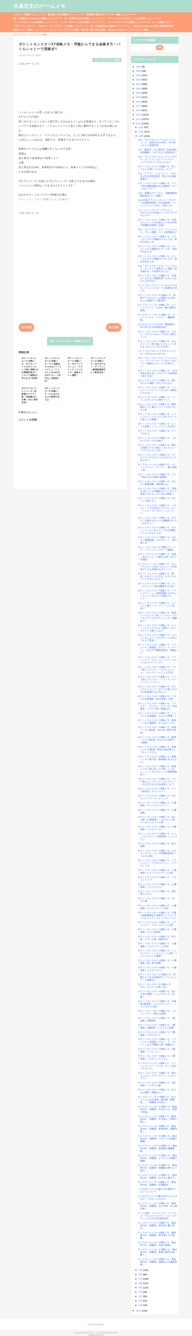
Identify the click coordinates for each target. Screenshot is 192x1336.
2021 (139, 88)
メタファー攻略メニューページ (30, 14)
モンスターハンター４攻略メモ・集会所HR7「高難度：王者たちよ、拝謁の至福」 (157, 1109)
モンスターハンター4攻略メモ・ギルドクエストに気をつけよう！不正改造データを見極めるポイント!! (157, 567)
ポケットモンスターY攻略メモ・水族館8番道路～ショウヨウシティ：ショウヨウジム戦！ (157, 1004)
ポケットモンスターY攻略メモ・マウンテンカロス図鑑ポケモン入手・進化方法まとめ (157, 239)
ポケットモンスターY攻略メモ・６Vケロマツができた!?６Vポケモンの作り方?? (157, 457)
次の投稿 (26, 327)
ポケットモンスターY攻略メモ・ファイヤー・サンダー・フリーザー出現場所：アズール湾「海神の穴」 (157, 706)
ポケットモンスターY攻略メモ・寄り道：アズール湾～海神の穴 (157, 937)
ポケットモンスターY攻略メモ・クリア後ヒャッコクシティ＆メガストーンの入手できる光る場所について (157, 782)
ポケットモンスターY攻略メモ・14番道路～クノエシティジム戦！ (157, 906)
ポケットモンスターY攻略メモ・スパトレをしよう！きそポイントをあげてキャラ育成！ (157, 638)
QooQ (101, 1335)
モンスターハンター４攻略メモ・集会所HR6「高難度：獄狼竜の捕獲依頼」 (157, 1148)
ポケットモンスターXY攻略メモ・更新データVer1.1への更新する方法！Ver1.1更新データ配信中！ (157, 298)
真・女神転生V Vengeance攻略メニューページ (38, 18)
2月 (141, 1300)
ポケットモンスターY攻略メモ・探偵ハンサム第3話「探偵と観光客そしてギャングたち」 (157, 749)
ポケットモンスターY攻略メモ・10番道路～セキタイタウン (157, 968)
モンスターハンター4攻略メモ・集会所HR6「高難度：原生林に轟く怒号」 (157, 1225)
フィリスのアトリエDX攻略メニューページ (36, 22)
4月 (141, 1292)
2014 (139, 119)
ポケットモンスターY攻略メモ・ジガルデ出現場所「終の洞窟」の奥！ (157, 697)
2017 (139, 106)
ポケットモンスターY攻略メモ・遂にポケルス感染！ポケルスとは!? (157, 381)
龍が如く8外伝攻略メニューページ (66, 14)
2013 (139, 123)
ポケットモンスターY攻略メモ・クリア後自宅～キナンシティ (157, 790)
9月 (141, 1270)
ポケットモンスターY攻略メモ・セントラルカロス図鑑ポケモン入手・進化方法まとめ (157, 259)
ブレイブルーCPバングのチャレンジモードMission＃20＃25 (157, 352)
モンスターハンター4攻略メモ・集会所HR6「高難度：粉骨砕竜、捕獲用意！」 (157, 1129)
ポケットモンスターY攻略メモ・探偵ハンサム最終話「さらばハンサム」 (157, 721)
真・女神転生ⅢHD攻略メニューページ (85, 18)
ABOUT (43, 26)
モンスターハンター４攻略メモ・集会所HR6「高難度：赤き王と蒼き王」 (157, 1176)
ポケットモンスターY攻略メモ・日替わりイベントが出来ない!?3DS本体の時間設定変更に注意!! (157, 222)
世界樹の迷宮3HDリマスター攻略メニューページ (111, 14)
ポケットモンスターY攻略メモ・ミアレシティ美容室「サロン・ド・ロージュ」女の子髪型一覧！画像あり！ (157, 1042)
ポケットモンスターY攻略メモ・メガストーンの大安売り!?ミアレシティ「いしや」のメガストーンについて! (157, 509)
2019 (139, 97)
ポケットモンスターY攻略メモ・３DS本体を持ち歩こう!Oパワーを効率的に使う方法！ (157, 373)
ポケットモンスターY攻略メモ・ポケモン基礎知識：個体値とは (157, 482)
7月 (141, 1278)
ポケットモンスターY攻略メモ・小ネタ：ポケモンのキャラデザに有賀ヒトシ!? (157, 334)
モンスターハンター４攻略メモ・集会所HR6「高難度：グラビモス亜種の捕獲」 (157, 1158)
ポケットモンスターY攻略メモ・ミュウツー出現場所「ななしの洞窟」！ (157, 714)
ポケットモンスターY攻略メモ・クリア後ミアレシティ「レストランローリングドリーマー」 (157, 679)
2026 (139, 66)
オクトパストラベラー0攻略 (64, 29)
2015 (139, 114)
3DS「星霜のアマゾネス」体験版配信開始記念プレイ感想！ (157, 194)
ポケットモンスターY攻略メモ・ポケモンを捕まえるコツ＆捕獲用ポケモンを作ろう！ (157, 520)
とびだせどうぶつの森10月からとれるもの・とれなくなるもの (157, 1197)
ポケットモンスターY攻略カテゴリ (70, 341)
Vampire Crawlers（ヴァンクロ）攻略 (128, 29)
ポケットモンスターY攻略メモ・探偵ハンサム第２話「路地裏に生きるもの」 (157, 759)
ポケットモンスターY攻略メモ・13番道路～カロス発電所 (157, 930)
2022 (139, 84)
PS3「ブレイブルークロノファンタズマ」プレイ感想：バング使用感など (157, 230)
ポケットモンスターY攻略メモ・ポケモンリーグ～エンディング (157, 797)
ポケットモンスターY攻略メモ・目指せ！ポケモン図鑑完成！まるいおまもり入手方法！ (157, 278)
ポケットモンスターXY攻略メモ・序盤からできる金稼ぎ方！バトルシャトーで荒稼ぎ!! (157, 977)
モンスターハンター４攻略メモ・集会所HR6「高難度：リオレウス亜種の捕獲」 (157, 1139)
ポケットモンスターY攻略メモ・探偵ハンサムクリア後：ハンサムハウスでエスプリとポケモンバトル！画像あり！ (157, 616)
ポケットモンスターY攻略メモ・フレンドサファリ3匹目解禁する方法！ (157, 584)
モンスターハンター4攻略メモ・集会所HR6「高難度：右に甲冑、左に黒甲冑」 (157, 1206)
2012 (139, 1310)
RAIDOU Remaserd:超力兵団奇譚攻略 (153, 26)
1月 (141, 1305)
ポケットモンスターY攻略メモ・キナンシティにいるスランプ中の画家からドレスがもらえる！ (157, 530)
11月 (141, 131)
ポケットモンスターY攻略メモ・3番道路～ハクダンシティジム (156, 1057)
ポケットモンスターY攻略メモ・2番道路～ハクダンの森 (156, 1084)
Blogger (101, 1324)
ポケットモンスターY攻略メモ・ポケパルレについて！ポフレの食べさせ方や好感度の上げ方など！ (157, 689)
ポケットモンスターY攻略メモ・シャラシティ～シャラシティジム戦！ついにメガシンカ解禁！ (157, 953)
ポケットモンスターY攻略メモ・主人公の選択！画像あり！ (157, 1091)
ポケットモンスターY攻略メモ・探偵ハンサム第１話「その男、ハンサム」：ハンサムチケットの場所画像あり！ (157, 770)
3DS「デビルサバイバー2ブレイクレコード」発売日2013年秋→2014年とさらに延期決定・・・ (157, 142)
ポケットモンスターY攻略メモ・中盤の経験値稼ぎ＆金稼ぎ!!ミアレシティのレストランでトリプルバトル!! (157, 915)
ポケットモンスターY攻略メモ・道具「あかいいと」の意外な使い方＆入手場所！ (157, 557)
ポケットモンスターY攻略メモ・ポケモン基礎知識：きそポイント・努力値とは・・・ (157, 540)
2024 (139, 75)
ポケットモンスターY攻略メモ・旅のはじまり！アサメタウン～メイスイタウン (157, 1076)
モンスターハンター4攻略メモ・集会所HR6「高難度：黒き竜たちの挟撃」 (157, 1235)
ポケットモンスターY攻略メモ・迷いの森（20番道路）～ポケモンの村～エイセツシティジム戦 (157, 820)
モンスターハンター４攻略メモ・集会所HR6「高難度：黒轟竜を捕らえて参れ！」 (157, 1168)
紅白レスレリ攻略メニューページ (31, 29)
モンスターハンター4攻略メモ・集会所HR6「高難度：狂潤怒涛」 (157, 1183)
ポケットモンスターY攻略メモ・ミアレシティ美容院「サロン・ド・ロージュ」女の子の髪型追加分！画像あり (157, 648)
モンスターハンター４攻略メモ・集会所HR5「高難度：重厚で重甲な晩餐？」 (157, 1252)
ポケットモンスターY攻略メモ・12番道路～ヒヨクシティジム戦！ (157, 945)
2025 (139, 71)
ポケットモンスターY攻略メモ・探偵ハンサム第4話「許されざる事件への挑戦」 (157, 740)
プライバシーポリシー (25, 26)
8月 (141, 1274)
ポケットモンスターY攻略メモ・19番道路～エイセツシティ (157, 828)
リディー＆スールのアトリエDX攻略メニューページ (134, 18)
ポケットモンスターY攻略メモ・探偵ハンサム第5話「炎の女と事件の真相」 (157, 730)
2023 (139, 79)
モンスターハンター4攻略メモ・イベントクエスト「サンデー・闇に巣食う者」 (157, 467)
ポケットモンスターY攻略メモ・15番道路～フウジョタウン (157, 885)
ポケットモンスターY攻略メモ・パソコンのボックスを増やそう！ (157, 398)
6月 (141, 1283)
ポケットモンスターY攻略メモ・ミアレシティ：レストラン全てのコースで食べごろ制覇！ (157, 417)
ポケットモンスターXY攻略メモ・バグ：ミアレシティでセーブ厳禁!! (157, 548)
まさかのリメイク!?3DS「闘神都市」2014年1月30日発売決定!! (157, 325)
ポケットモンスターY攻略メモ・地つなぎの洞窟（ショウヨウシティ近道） (157, 994)
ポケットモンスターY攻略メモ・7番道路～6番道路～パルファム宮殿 (156, 1026)
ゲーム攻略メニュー (162, 22)
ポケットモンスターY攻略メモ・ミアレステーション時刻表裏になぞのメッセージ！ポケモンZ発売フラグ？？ (157, 594)
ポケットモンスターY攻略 (107, 60)
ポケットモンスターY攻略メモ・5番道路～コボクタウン (156, 1033)
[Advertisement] (70, 87)
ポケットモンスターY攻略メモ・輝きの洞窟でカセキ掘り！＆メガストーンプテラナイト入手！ (157, 448)
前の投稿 (114, 327)
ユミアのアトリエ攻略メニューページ (68, 26)
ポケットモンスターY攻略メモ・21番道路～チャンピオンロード (157, 804)
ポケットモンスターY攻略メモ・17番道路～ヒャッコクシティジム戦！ (157, 871)
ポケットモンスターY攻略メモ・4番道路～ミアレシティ (156, 1050)
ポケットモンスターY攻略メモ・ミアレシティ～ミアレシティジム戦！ (157, 923)
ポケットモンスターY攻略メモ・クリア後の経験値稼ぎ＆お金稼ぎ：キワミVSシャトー (157, 186)
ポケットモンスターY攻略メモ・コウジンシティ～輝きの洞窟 (157, 1012)
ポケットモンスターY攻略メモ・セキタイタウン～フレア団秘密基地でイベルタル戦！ (157, 853)
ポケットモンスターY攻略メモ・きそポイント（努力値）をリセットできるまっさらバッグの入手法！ (157, 344)
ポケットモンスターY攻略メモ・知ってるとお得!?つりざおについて (157, 167)
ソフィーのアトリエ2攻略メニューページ (128, 22)
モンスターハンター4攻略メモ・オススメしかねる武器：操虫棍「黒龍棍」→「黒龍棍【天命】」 (157, 1100)
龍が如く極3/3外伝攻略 (93, 29)
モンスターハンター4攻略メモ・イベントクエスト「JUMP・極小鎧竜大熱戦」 (157, 308)
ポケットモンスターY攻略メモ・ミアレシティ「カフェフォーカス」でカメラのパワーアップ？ (157, 660)
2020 (139, 92)
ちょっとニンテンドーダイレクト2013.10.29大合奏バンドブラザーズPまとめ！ (157, 212)
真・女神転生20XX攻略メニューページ (111, 26)
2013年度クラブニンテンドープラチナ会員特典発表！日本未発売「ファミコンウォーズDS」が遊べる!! (157, 203)
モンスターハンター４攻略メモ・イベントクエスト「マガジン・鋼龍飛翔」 (157, 317)
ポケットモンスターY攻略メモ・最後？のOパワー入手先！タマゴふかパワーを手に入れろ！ (157, 576)
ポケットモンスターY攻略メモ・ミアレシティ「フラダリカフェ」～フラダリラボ (157, 863)
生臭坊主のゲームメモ (40, 6)
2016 (139, 110)
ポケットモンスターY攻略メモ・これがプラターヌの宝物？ (157, 439)
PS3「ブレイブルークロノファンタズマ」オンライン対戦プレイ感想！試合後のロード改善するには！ (157, 268)
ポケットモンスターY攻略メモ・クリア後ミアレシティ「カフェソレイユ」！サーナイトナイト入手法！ (157, 670)
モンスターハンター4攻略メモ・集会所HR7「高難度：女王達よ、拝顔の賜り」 (157, 1119)
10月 (141, 136)
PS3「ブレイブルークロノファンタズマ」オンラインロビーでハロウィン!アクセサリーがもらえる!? (157, 159)
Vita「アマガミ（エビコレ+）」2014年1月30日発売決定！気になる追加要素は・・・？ (157, 176)
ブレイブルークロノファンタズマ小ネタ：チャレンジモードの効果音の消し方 (157, 288)
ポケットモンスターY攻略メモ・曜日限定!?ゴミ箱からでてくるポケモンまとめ (157, 407)
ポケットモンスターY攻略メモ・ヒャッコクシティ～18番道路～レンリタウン (157, 836)
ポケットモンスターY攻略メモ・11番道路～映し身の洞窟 (157, 961)
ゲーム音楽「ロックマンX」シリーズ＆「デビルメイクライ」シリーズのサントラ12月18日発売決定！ (157, 1216)
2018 (139, 101)
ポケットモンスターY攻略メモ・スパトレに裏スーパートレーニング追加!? (157, 606)
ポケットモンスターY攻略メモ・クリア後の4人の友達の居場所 (157, 475)
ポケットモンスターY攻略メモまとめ (40, 199)
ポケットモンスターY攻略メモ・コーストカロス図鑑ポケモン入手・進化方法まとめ (157, 249)
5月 (141, 1287)
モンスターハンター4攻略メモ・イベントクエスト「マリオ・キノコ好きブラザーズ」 (157, 1066)
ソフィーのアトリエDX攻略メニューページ (82, 22)
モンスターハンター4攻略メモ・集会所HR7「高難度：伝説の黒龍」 (157, 1243)
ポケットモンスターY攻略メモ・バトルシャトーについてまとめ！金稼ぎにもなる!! (157, 390)
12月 (141, 127)
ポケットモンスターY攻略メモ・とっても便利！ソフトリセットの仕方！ (157, 425)
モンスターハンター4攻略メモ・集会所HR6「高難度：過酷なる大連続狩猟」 (157, 1262)
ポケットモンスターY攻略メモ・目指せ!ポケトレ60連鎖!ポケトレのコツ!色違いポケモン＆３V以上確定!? (157, 491)
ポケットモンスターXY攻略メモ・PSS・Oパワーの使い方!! (155, 985)
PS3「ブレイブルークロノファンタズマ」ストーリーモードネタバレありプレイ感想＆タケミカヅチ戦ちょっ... (157, 362)
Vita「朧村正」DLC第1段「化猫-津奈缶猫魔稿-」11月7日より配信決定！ (157, 151)
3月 (141, 1296)
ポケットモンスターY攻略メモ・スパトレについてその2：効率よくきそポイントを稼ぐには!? (157, 628)
